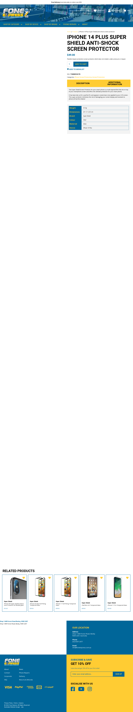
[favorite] (23, 577)
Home (69, 31)
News (21, 669)
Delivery (22, 676)
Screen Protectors (98, 77)
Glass (84, 123)
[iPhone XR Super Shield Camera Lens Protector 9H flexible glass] (14, 586)
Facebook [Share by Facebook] (73, 689)
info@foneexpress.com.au (81, 647)
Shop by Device (31, 24)
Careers (21, 703)
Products (75, 31)
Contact (7, 672)
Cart (126, 10)
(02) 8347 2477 (77, 641)
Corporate (8, 676)
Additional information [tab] (114, 83)
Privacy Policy (8, 703)
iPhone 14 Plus (87, 127)
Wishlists (99, 10)
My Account (114, 10)
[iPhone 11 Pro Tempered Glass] (118, 586)
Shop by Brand (50, 24)
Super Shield (87, 116)
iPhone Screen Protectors (83, 77)
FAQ (5, 679)
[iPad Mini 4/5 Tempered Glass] (92, 586)
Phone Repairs (69, 24)
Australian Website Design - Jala (13, 707)
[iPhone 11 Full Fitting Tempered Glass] (66, 586)
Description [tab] (83, 83)
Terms (16, 703)
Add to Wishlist (76, 69)
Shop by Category (11, 24)
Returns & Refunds (26, 679)
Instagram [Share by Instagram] (90, 689)
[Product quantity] (69, 63)
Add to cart (81, 64)
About (85, 24)
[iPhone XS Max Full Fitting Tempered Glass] (40, 586)
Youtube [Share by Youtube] (81, 689)
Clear (84, 119)
